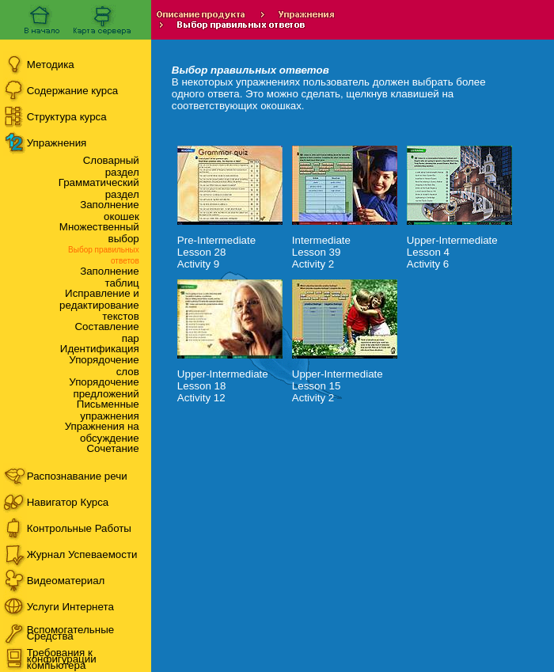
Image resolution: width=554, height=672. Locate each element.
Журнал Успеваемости (82, 554)
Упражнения (57, 143)
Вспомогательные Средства (70, 633)
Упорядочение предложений (103, 388)
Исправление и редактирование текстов (99, 304)
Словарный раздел (111, 166)
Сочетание (112, 448)
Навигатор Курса (68, 502)
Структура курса (67, 117)
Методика (50, 64)
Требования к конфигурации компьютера (62, 659)
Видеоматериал (66, 581)
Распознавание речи (77, 476)
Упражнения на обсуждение (102, 432)
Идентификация (99, 349)
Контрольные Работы (79, 528)
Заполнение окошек (109, 210)
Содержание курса (73, 91)
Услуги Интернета (70, 607)
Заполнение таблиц (109, 277)
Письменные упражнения (108, 410)
